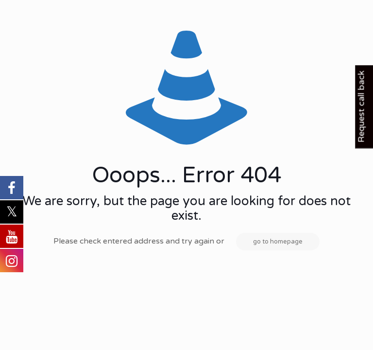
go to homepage (278, 241)
